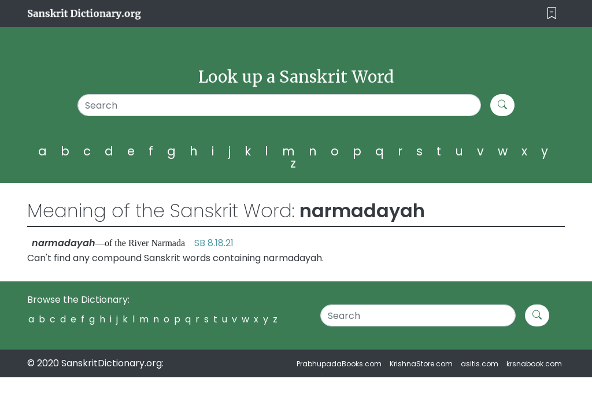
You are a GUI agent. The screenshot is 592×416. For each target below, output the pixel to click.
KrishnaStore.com (421, 364)
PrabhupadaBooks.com (339, 364)
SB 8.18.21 (214, 243)
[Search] (279, 105)
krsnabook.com (534, 364)
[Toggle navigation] (552, 13)
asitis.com (479, 364)
